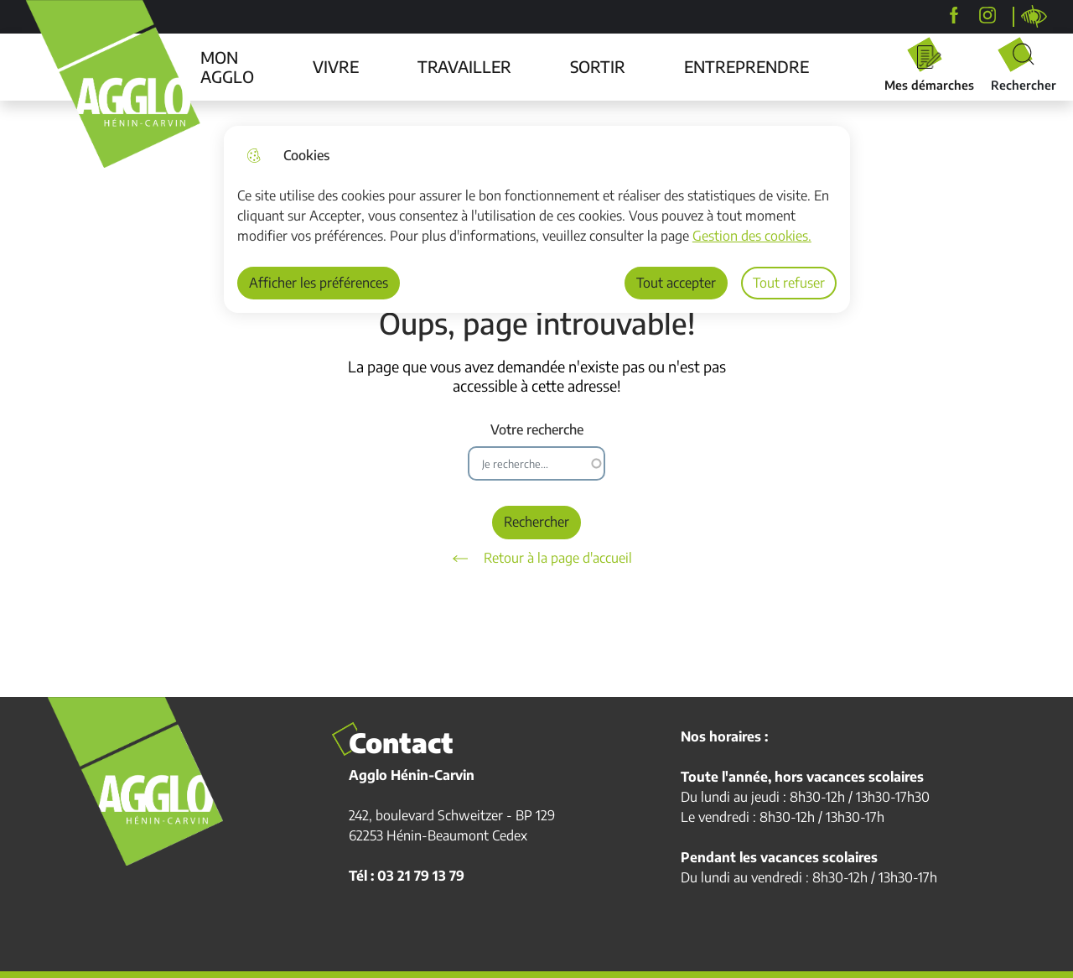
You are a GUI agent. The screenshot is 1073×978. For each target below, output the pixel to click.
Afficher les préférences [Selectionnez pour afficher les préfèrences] (318, 282)
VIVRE (336, 66)
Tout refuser (789, 282)
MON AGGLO (227, 66)
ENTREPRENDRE (746, 66)
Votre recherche (536, 430)
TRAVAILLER (464, 66)
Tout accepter (676, 282)
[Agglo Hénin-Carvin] (954, 15)
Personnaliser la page (1034, 17)
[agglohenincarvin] (987, 15)
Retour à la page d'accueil (536, 558)
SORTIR (597, 66)
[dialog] (537, 219)
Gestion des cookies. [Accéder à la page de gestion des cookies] (751, 235)
